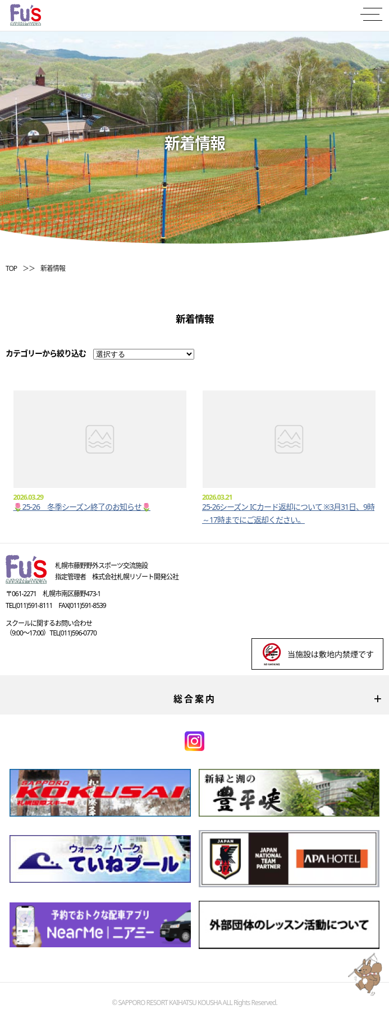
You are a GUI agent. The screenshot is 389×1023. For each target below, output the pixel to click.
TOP (11, 268)
